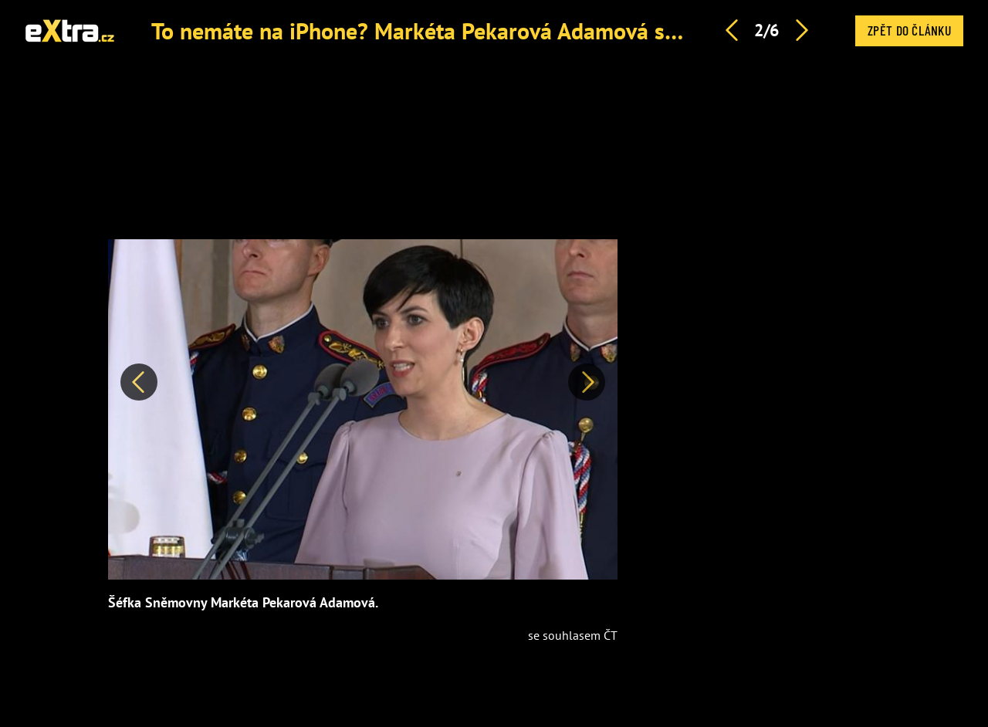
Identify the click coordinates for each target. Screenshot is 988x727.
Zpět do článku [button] (909, 30)
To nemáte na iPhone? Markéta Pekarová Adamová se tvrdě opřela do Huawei (532, 30)
